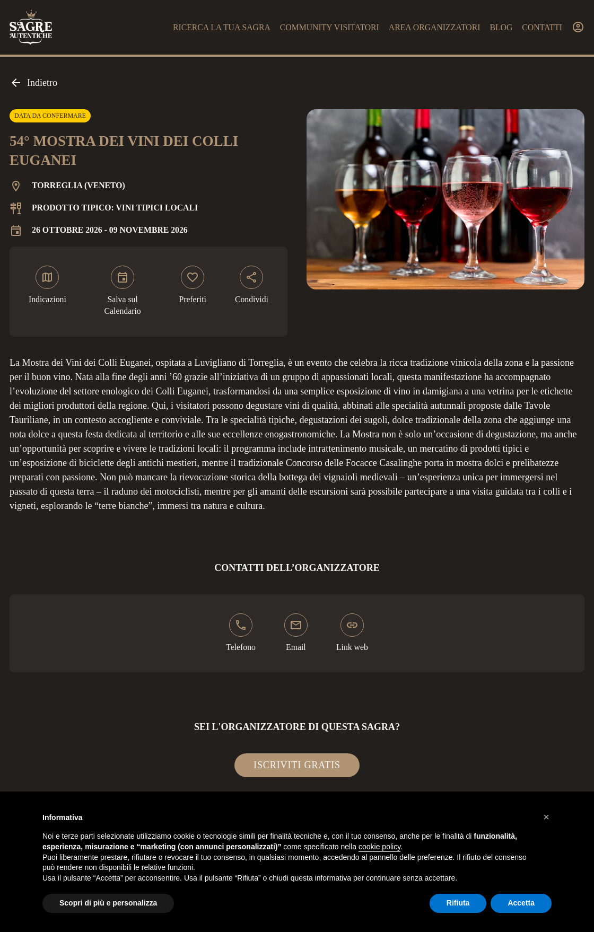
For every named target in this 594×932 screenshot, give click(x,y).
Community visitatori (329, 27)
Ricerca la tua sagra (221, 27)
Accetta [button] (521, 903)
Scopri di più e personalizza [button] (108, 903)
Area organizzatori (435, 27)
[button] (546, 816)
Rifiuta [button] (458, 903)
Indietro (33, 82)
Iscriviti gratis (297, 765)
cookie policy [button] (379, 846)
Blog (501, 27)
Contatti (542, 27)
